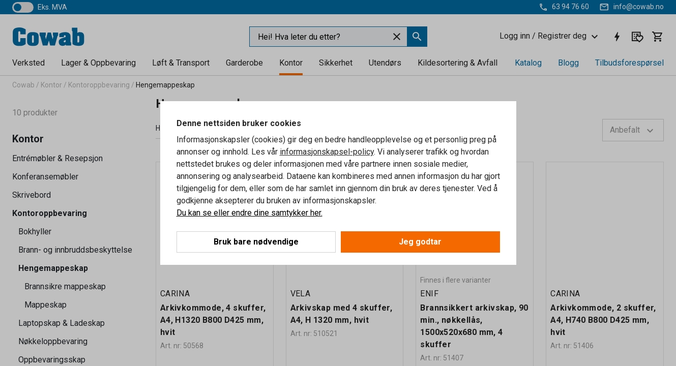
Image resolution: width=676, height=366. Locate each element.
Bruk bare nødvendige (256, 242)
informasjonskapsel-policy (327, 152)
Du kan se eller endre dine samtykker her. (249, 213)
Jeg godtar (420, 242)
